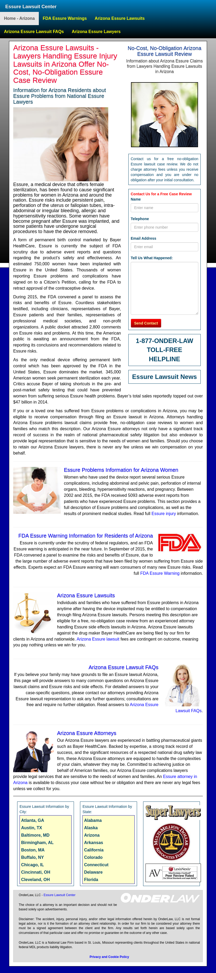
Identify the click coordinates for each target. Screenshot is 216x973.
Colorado (93, 857)
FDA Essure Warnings (65, 18)
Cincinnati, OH (35, 872)
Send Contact (146, 323)
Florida (91, 879)
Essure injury (164, 513)
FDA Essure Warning (160, 573)
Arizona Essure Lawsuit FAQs (34, 31)
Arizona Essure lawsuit (98, 639)
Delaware (93, 872)
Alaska (91, 828)
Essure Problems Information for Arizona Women (121, 470)
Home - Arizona (19, 18)
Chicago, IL (32, 865)
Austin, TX (31, 828)
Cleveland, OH (35, 879)
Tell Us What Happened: (152, 258)
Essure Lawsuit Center (31, 6)
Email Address (143, 238)
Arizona (92, 835)
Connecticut (96, 865)
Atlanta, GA (32, 820)
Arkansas (93, 842)
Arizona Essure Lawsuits (120, 18)
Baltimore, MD (35, 835)
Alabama (93, 820)
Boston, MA (33, 850)
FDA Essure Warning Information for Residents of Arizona (85, 536)
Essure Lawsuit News (164, 376)
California (94, 850)
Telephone (140, 219)
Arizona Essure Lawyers (96, 31)
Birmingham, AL (37, 842)
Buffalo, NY (32, 857)
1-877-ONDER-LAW (164, 340)
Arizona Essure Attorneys (86, 733)
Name (136, 199)
